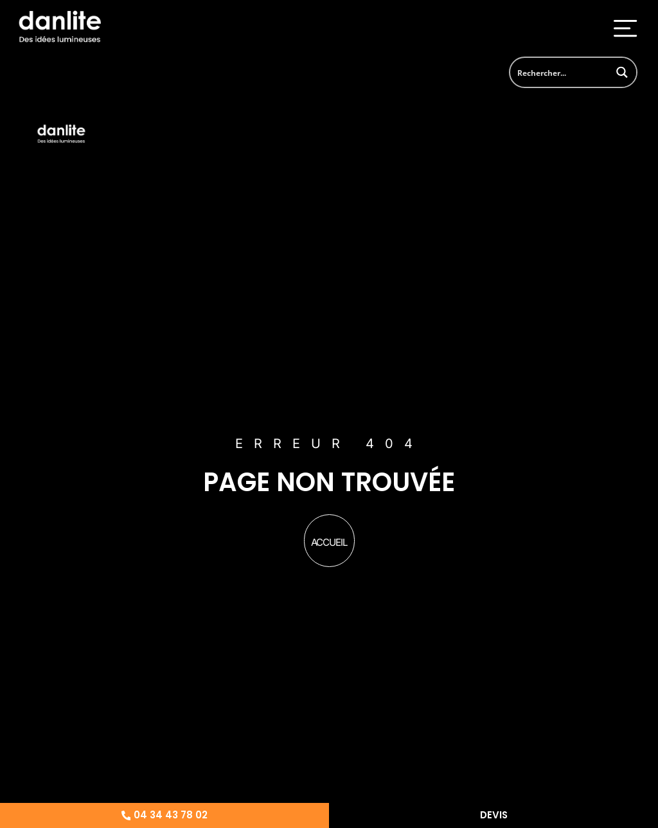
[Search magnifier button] (621, 72)
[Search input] (559, 72)
